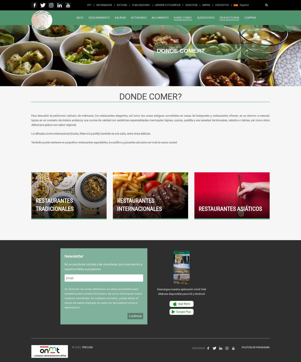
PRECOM (87, 347)
